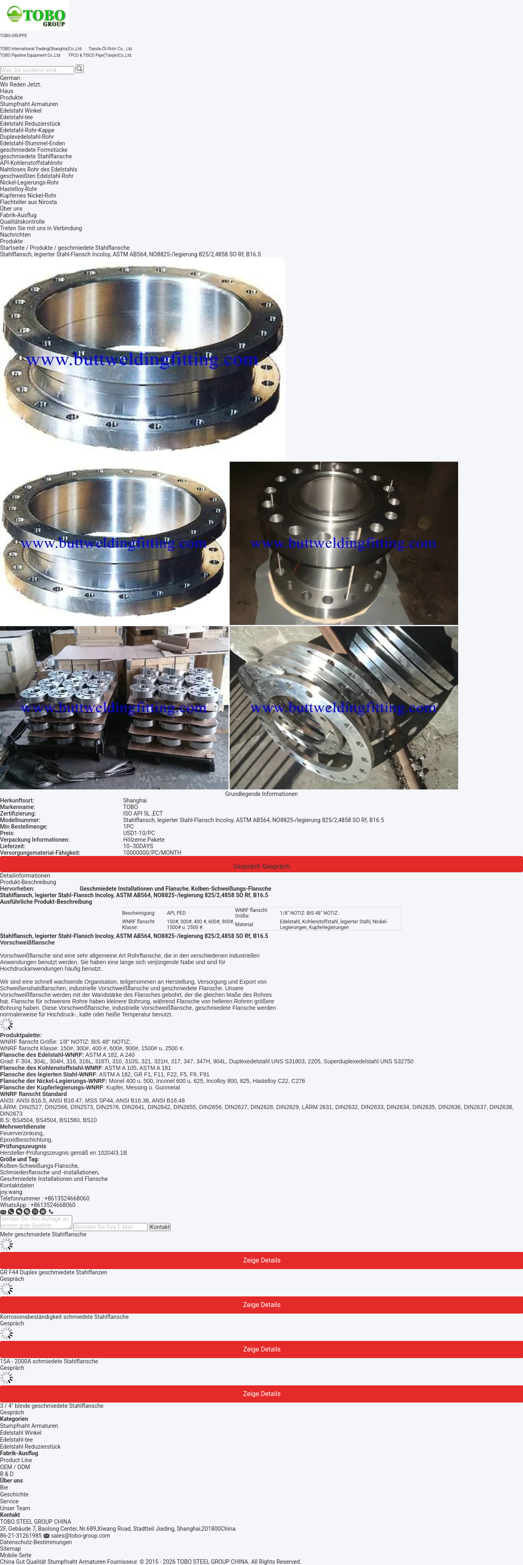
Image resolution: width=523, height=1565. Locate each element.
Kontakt (160, 1227)
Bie (4, 1487)
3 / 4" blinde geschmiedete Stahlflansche (52, 1406)
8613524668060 (54, 1205)
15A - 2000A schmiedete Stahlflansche (49, 1361)
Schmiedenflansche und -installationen (49, 1172)
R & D (6, 1474)
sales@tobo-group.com (80, 1535)
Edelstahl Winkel (21, 1432)
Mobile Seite (15, 1555)
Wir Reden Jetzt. (21, 84)
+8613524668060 (66, 1198)
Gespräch (247, 866)
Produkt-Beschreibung (28, 882)
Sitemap (10, 1548)
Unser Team (15, 1508)
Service (9, 1501)
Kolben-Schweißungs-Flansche (39, 1166)
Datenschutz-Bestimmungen (36, 1542)
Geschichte (14, 1494)
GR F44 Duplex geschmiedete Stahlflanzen (53, 1272)
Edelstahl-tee (16, 1439)
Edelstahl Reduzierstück (30, 1446)
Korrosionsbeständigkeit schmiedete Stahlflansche (64, 1317)
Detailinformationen (25, 875)
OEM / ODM (15, 1467)
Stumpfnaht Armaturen (29, 1426)
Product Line (16, 1460)
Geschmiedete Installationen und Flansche (54, 1179)
